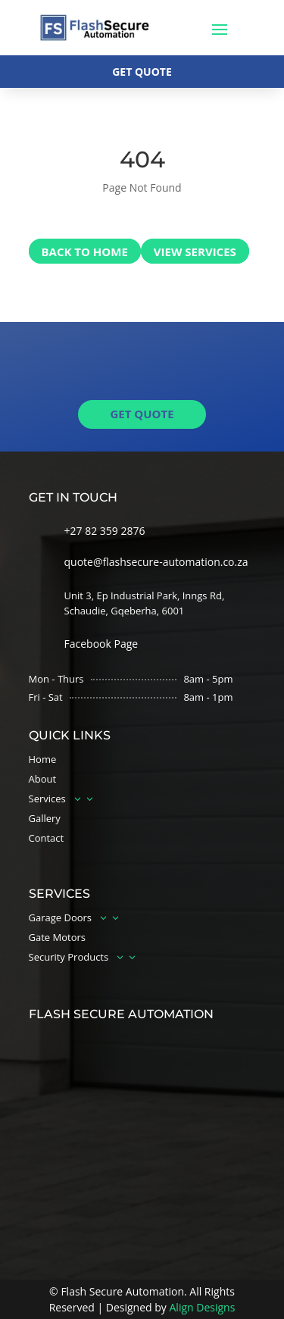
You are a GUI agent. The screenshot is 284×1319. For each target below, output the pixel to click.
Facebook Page (101, 643)
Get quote (142, 71)
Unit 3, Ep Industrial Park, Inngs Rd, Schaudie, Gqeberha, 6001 (144, 603)
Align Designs (203, 1307)
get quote (141, 413)
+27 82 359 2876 (104, 531)
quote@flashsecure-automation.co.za (156, 562)
